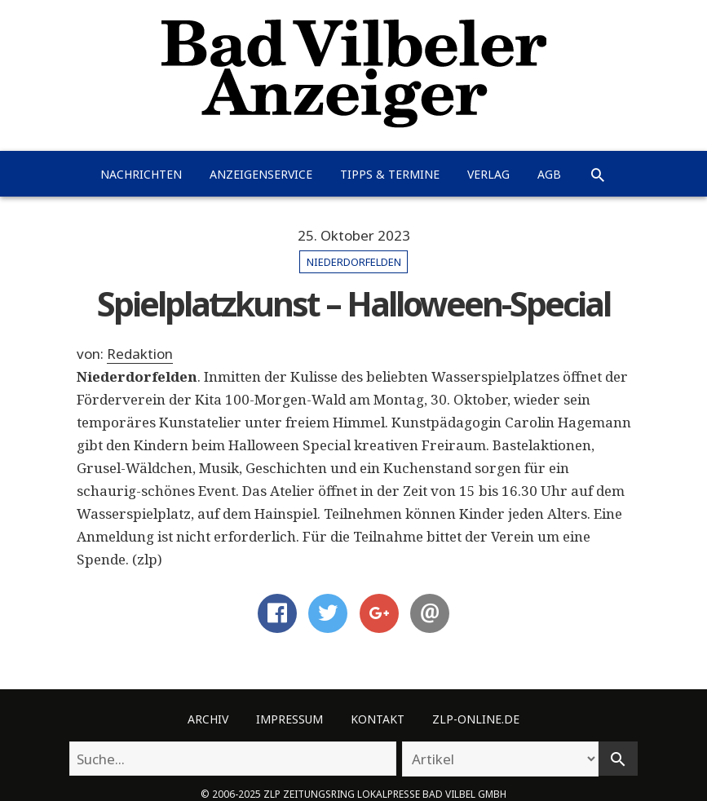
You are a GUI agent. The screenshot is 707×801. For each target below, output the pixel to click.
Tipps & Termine (390, 174)
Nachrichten (141, 174)
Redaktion (140, 353)
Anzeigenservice (261, 174)
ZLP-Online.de (475, 719)
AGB (549, 174)
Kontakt (377, 719)
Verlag (488, 174)
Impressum (289, 719)
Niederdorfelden (354, 261)
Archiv (208, 719)
